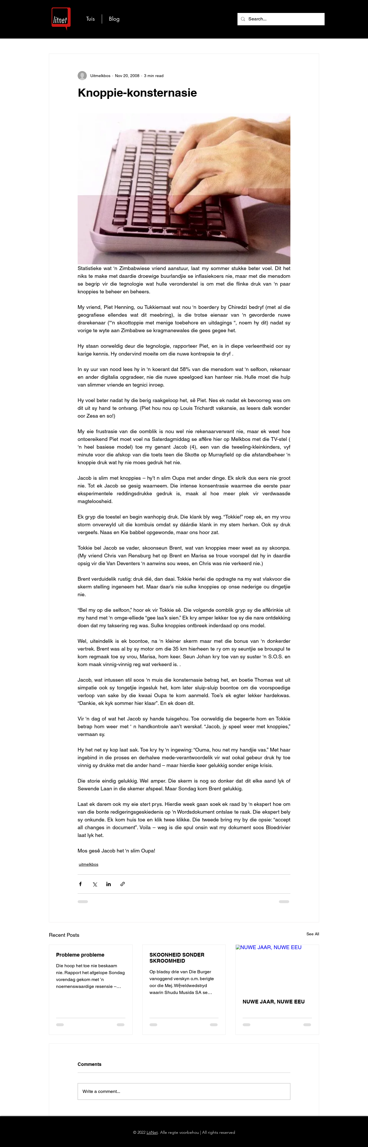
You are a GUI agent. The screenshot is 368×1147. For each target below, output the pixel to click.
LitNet (152, 1132)
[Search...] (280, 19)
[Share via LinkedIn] (108, 884)
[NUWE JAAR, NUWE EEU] (277, 968)
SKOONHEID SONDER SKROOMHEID (177, 958)
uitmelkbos (88, 864)
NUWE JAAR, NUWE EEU (274, 1002)
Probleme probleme (80, 955)
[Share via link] (122, 884)
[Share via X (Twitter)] (94, 884)
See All (312, 934)
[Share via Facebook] (80, 884)
